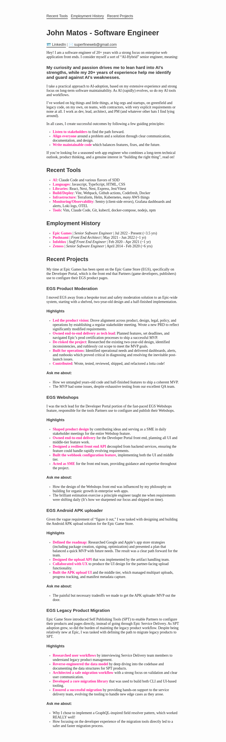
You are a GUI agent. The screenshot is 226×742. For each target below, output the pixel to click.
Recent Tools (57, 16)
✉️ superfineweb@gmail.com (93, 44)
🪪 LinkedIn (56, 44)
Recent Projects (120, 16)
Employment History (87, 16)
